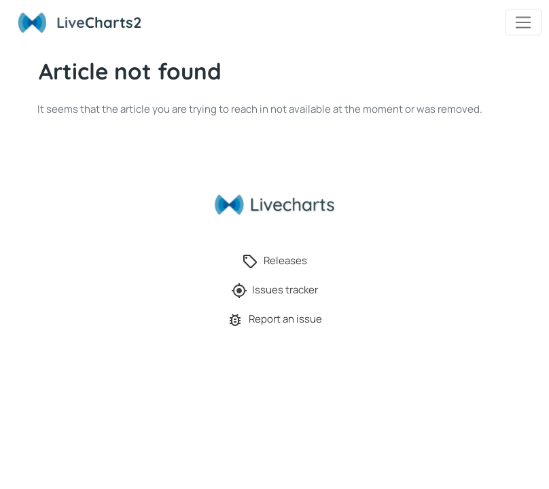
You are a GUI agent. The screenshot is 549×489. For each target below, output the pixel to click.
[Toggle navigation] (524, 22)
